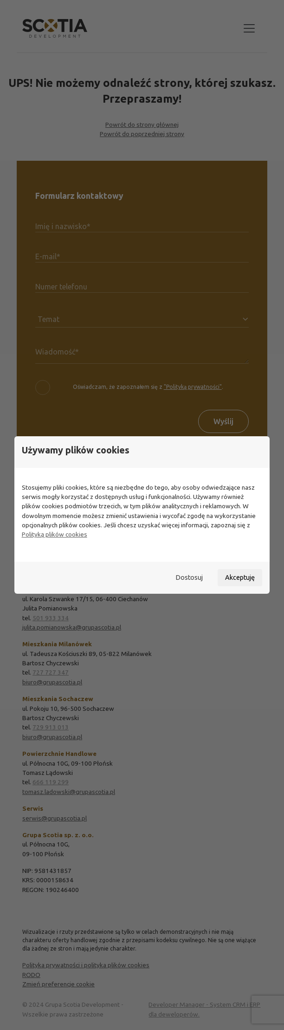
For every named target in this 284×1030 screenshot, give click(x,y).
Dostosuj (189, 577)
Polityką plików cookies (54, 534)
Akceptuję (240, 577)
